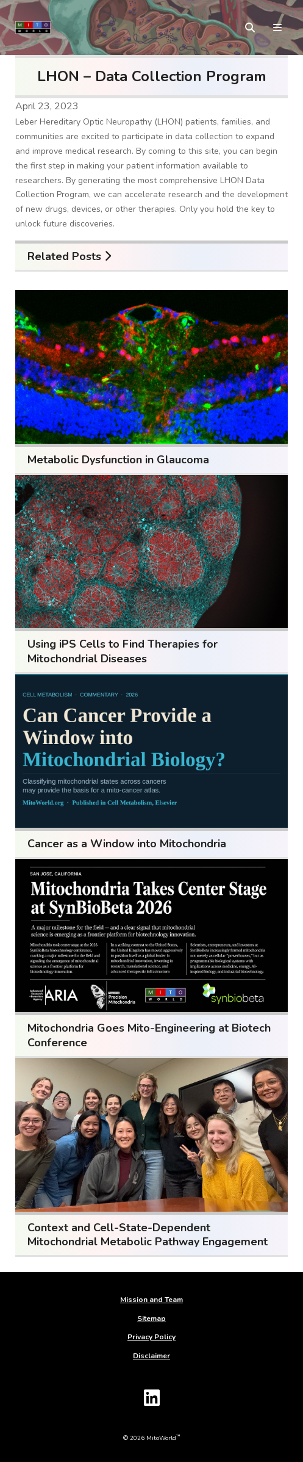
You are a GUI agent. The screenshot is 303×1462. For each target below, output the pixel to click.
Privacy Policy (151, 1337)
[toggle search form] (250, 27)
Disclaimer (151, 1356)
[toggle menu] (277, 27)
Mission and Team (151, 1300)
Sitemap (151, 1318)
